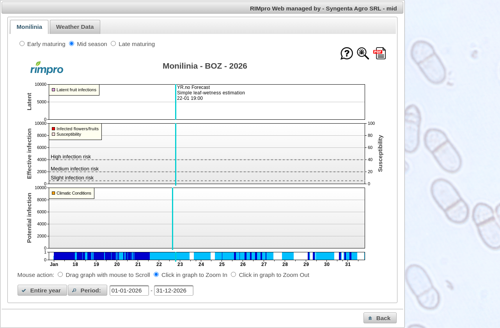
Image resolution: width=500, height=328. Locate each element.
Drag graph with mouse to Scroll (108, 274)
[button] (42, 290)
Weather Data (75, 26)
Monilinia (29, 26)
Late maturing (137, 44)
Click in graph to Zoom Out (274, 274)
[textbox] (129, 290)
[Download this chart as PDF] (379, 54)
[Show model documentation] (363, 54)
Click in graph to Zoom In (194, 274)
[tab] (29, 27)
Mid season (92, 44)
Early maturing (46, 44)
